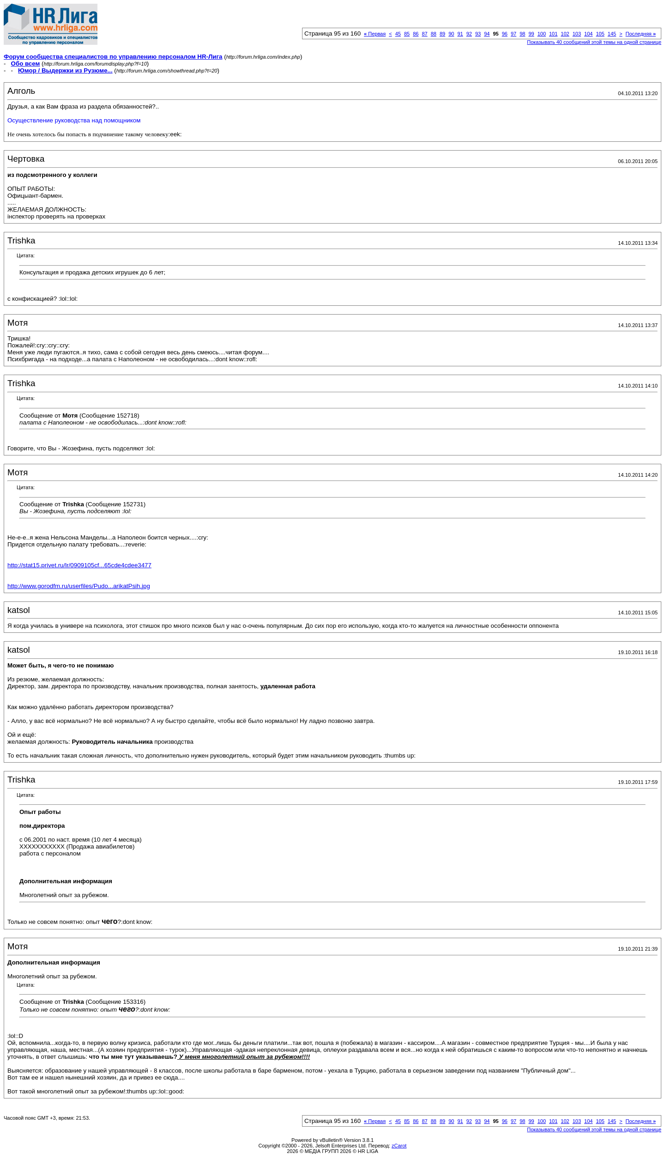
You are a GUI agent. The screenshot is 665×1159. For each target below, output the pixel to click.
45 (398, 33)
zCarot (399, 1145)
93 (478, 33)
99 (531, 33)
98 (522, 33)
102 (565, 33)
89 (442, 33)
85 (407, 33)
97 (513, 33)
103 (577, 33)
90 (451, 33)
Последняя (641, 33)
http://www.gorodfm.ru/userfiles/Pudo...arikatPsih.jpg (78, 586)
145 (612, 33)
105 (600, 33)
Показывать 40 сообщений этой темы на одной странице (594, 42)
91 (460, 33)
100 (542, 33)
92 (469, 33)
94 (487, 33)
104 (588, 33)
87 (424, 33)
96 (505, 33)
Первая (375, 33)
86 (415, 33)
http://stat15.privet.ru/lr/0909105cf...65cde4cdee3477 (79, 565)
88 (433, 33)
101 (553, 33)
